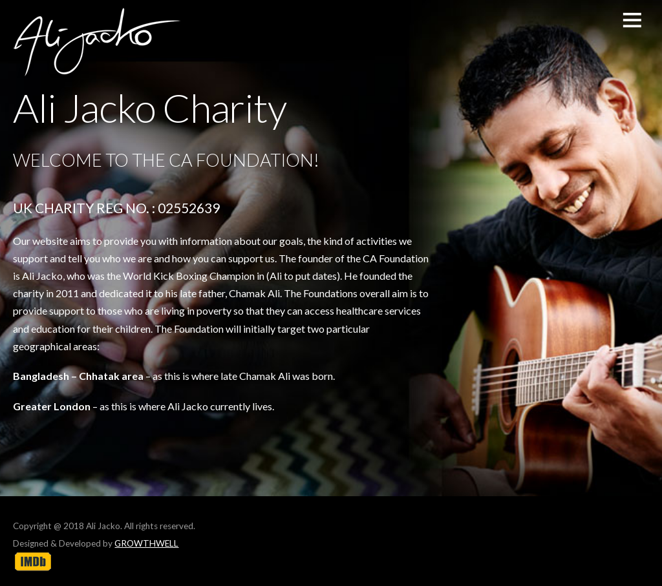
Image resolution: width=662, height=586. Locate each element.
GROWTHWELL (146, 543)
